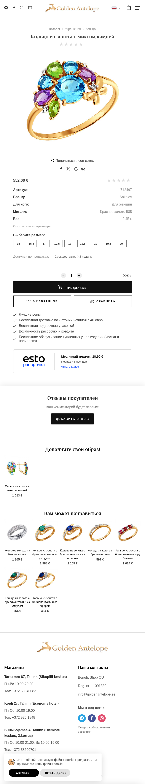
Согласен (24, 772)
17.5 (57, 243)
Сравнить (102, 301)
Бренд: (19, 197)
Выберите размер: (29, 235)
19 (95, 243)
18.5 (82, 243)
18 (69, 243)
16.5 (31, 243)
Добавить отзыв (72, 419)
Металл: (20, 212)
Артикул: (21, 190)
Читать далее (70, 366)
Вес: (17, 219)
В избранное (42, 301)
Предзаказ (72, 287)
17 (44, 243)
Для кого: (21, 204)
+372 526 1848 (23, 717)
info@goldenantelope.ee (97, 694)
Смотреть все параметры (32, 226)
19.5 (108, 243)
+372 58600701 (24, 750)
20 (121, 243)
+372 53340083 (24, 691)
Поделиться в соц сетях (75, 160)
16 (18, 243)
